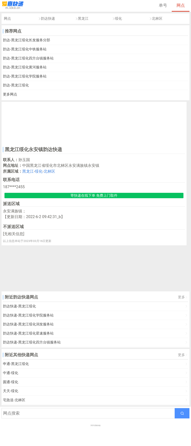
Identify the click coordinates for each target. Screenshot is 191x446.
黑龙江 (83, 18)
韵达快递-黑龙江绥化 (19, 306)
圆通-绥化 (10, 382)
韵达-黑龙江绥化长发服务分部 (26, 40)
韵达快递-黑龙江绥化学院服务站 (28, 315)
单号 (163, 5)
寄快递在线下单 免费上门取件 (93, 195)
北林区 (157, 18)
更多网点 (10, 94)
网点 (181, 5)
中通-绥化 (10, 373)
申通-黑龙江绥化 (16, 364)
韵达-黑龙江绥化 (16, 85)
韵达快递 (48, 18)
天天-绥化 (10, 391)
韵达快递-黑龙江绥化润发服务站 (28, 324)
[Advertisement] (94, 124)
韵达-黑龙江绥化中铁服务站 (24, 49)
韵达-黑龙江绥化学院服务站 (24, 76)
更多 (181, 297)
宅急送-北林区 (14, 400)
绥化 (118, 18)
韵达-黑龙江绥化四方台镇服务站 (28, 58)
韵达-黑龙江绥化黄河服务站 (24, 67)
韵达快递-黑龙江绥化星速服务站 (28, 333)
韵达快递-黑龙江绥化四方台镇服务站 (32, 342)
